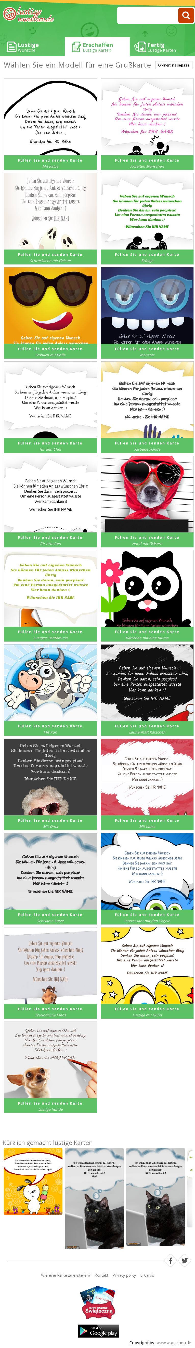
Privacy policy (124, 1275)
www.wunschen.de (174, 1342)
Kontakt (101, 1275)
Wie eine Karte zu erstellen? (65, 1275)
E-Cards (147, 1275)
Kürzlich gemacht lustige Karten (48, 1142)
